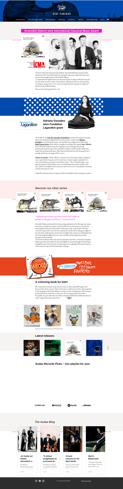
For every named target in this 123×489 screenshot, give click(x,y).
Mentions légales (86, 481)
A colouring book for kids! (51, 281)
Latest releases (44, 335)
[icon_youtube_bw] (43, 481)
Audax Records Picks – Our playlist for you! (62, 363)
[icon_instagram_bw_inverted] (36, 481)
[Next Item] (108, 348)
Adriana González (54, 120)
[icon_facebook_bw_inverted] (40, 481)
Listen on (40, 405)
